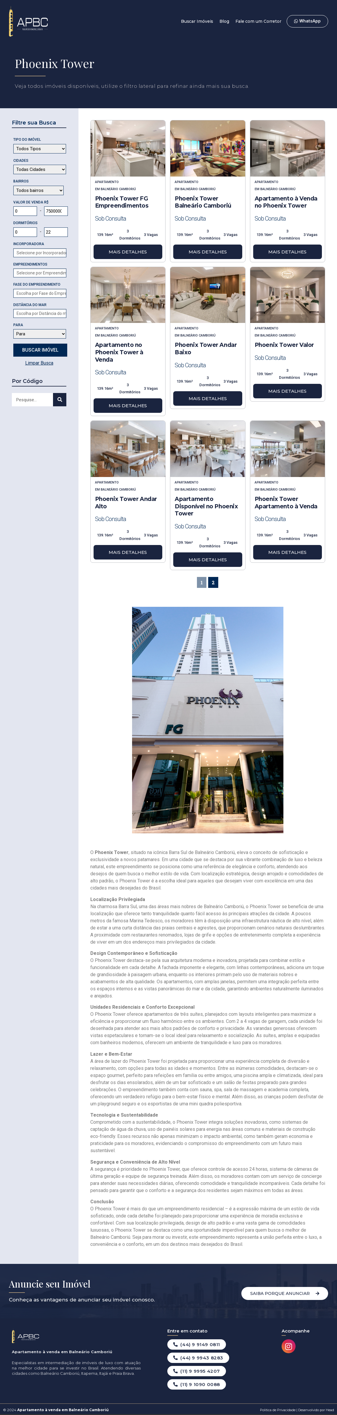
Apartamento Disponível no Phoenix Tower (206, 506)
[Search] (59, 399)
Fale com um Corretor (258, 21)
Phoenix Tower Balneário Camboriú (203, 202)
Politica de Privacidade (278, 1410)
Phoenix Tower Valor (284, 345)
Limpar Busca (39, 363)
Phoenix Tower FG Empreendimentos (122, 202)
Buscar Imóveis (197, 21)
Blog (224, 21)
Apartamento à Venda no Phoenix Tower (286, 202)
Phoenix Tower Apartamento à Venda (286, 503)
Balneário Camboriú (118, 189)
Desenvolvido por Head (315, 1410)
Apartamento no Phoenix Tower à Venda (119, 352)
